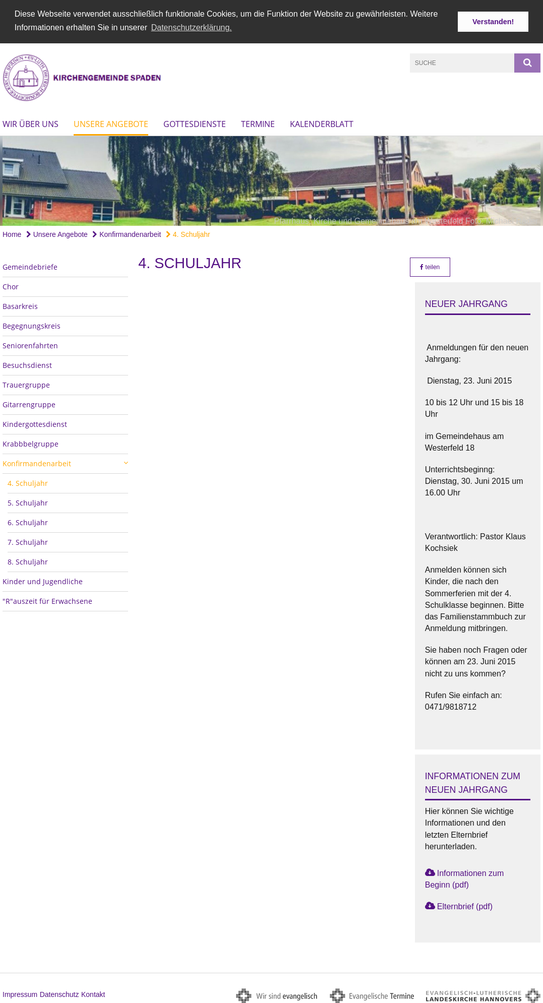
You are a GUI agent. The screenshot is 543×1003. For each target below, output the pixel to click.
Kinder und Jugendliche (43, 579)
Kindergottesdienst (35, 422)
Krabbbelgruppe (30, 442)
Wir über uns (30, 122)
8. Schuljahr (28, 560)
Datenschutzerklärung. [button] (191, 27)
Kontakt (93, 993)
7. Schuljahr (28, 540)
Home (12, 232)
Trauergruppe (26, 383)
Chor (11, 284)
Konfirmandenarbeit (126, 232)
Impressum (20, 993)
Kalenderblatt (321, 122)
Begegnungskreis (32, 324)
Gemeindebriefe (30, 265)
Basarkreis (20, 304)
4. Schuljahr (188, 232)
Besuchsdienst (27, 363)
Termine (258, 122)
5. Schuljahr (28, 501)
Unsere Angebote (111, 122)
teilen (430, 265)
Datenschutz (59, 993)
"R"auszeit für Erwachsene (47, 599)
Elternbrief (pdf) (465, 904)
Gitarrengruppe (29, 402)
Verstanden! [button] (493, 22)
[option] (271, 179)
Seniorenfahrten (30, 343)
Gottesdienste (194, 122)
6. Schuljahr (28, 520)
